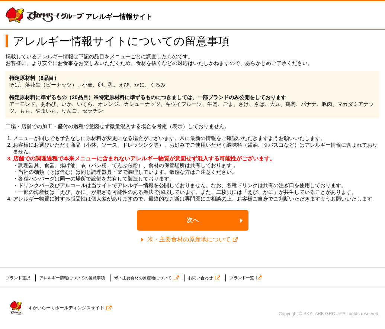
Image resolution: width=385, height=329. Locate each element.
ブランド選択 (19, 277)
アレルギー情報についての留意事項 (77, 277)
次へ (193, 220)
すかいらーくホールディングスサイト (53, 306)
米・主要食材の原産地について (189, 239)
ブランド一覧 (258, 277)
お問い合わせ (215, 277)
